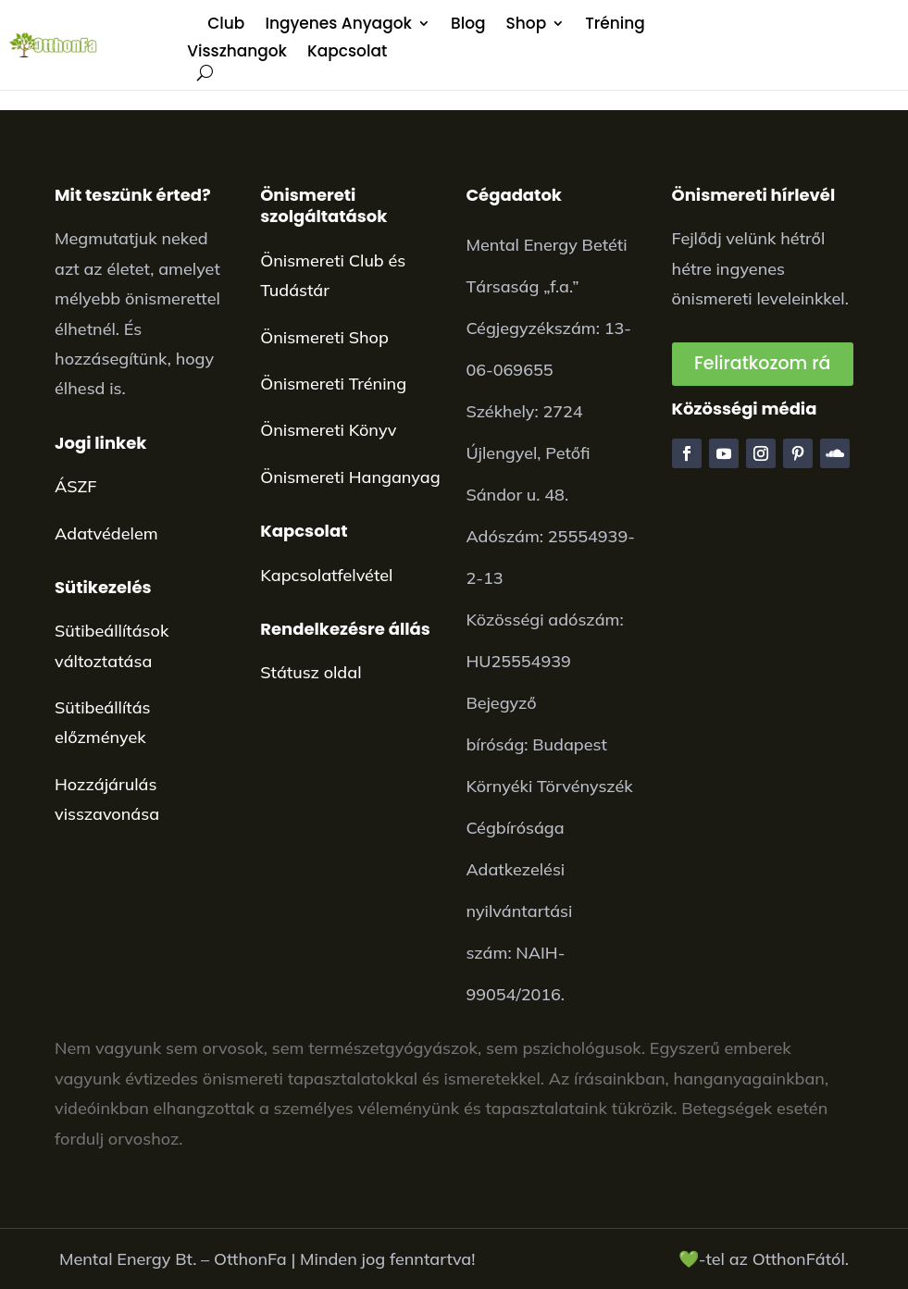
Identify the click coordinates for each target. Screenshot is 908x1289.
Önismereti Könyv (328, 429)
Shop (526, 25)
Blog (468, 25)
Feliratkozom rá (762, 363)
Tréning (615, 25)
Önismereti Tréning (333, 383)
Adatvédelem (106, 533)
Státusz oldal (310, 672)
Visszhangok (237, 53)
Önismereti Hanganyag (350, 477)
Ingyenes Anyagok (338, 25)
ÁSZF (75, 486)
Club (225, 25)
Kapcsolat (347, 53)
